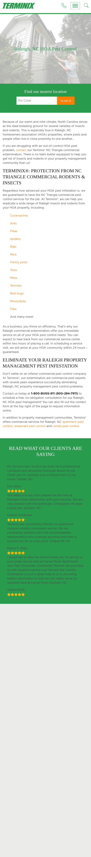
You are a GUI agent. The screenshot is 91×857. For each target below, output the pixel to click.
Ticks (13, 270)
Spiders (15, 239)
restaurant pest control (30, 432)
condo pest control (66, 432)
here (85, 747)
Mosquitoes (18, 301)
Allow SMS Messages (74, 744)
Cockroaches (19, 215)
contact (21, 150)
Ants (13, 223)
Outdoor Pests (12, 845)
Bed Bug (8, 852)
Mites (13, 278)
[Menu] (75, 5)
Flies (13, 309)
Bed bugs (17, 293)
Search (66, 100)
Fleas (13, 231)
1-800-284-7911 (62, 784)
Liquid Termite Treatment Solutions (64, 850)
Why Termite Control (61, 845)
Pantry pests (18, 262)
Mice (13, 254)
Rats (13, 246)
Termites (16, 285)
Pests (7, 841)
